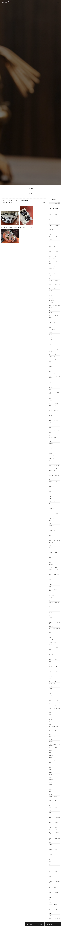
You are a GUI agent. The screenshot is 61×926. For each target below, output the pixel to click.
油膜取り (51, 760)
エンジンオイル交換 (53, 288)
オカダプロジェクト (53, 303)
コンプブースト (52, 342)
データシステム (52, 487)
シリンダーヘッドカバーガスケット (54, 378)
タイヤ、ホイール (52, 438)
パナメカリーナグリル (53, 514)
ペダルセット (51, 586)
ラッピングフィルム (53, 661)
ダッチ (50, 454)
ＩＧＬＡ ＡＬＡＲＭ (53, 895)
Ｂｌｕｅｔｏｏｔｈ (53, 832)
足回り (50, 770)
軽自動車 (51, 789)
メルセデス (51, 641)
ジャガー (51, 388)
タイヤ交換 (51, 444)
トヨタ (50, 492)
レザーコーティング (53, 693)
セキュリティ (51, 433)
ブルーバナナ (51, 544)
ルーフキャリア (52, 685)
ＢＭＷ (50, 838)
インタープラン (52, 258)
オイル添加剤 (51, 300)
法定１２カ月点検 (52, 762)
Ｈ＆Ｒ (50, 879)
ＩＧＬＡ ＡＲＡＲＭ (53, 898)
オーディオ (51, 308)
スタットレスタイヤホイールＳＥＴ (54, 394)
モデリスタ (51, 651)
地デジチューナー (52, 724)
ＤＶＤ (50, 867)
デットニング (51, 485)
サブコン (51, 367)
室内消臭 (51, 741)
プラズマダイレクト (53, 568)
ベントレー (51, 583)
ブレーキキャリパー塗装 (54, 556)
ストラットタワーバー (53, 409)
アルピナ (51, 241)
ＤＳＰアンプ (51, 864)
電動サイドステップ (53, 794)
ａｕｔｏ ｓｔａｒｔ (53, 822)
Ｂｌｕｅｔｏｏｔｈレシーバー (54, 836)
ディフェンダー (52, 471)
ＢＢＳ (50, 827)
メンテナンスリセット (53, 649)
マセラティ (51, 619)
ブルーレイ (51, 549)
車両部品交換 (51, 777)
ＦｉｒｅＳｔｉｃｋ (53, 874)
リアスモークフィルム (53, 673)
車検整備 (51, 782)
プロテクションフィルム (54, 571)
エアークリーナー (52, 278)
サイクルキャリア (52, 354)
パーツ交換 (51, 517)
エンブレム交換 (52, 295)
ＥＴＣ (50, 869)
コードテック (51, 352)
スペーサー (51, 423)
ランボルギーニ (52, 671)
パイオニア (51, 512)
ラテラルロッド (52, 663)
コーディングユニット (53, 349)
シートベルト (51, 383)
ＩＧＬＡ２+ (51, 900)
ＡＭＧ (50, 813)
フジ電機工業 (51, 527)
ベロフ (50, 581)
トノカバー (51, 490)
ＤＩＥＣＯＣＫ (52, 859)
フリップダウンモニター (54, 529)
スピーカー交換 (52, 418)
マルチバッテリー (52, 628)
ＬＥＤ (50, 919)
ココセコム (51, 337)
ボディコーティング (53, 608)
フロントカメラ (52, 532)
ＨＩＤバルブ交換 (52, 890)
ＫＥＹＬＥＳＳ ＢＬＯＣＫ (54, 913)
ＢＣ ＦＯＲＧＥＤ (53, 830)
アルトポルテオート (53, 236)
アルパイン (51, 239)
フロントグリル (52, 536)
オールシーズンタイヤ (53, 315)
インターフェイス (52, 256)
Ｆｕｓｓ (51, 877)
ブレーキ (51, 551)
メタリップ (51, 639)
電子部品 (51, 797)
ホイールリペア (52, 594)
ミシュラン (51, 634)
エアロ (50, 276)
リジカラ (51, 681)
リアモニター (51, 678)
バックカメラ (51, 507)
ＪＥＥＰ (51, 910)
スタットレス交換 (52, 396)
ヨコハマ (51, 658)
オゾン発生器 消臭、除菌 (54, 305)
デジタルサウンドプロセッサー (54, 480)
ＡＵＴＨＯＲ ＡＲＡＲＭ (54, 820)
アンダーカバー (52, 246)
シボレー (51, 372)
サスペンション (52, 362)
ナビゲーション (52, 502)
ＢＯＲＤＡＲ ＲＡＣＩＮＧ (54, 842)
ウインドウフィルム (53, 261)
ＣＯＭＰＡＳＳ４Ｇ (53, 850)
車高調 (50, 787)
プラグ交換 (51, 566)
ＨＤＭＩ (51, 882)
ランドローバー (52, 666)
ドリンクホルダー (52, 500)
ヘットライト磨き (52, 578)
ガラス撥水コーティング (54, 325)
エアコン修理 (51, 268)
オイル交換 (51, 298)
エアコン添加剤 (52, 271)
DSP (50, 217)
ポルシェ (51, 617)
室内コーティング (52, 739)
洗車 (50, 765)
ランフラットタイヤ (53, 668)
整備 (50, 755)
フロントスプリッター (53, 539)
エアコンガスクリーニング (54, 266)
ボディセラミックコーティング (54, 611)
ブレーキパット (9, 202)
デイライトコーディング (54, 474)
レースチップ (51, 695)
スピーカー (51, 416)
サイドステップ (52, 357)
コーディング (51, 347)
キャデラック (51, 327)
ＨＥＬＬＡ (51, 888)
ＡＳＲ (50, 815)
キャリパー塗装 (52, 330)
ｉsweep (51, 893)
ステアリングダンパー (53, 401)
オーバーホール (52, 313)
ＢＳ (50, 845)
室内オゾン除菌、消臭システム (54, 730)
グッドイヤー (51, 335)
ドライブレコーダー (53, 497)
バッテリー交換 (52, 509)
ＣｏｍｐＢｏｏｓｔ (53, 855)
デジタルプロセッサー (53, 482)
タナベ (50, 447)
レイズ (50, 688)
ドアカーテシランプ (53, 495)
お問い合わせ (54, 924)
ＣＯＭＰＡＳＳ (52, 847)
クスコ (50, 332)
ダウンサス (51, 452)
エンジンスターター (53, 291)
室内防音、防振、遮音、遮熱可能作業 (54, 747)
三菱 (50, 714)
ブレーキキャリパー (53, 554)
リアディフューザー (53, 676)
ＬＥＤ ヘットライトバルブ (54, 922)
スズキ (50, 390)
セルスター (51, 436)
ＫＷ (50, 916)
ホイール (51, 588)
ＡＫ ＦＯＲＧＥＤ (53, 810)
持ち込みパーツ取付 (53, 750)
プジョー (51, 563)
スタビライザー (52, 399)
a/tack (50, 212)
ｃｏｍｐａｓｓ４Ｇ (53, 852)
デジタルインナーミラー (54, 476)
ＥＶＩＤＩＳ (51, 872)
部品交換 (51, 792)
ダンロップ (51, 457)
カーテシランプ (52, 320)
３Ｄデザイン (51, 805)
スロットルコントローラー (54, 431)
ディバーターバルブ (53, 469)
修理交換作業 (51, 719)
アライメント (51, 231)
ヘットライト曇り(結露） (54, 576)
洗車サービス (51, 767)
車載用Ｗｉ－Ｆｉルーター (54, 784)
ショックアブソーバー (53, 374)
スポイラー (51, 426)
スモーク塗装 (51, 428)
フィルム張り (51, 522)
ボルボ (50, 614)
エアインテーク (52, 263)
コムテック (51, 340)
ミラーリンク (51, 636)
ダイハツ (51, 449)
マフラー (51, 621)
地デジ (50, 721)
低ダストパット (52, 716)
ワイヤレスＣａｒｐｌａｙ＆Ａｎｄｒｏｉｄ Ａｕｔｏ (54, 704)
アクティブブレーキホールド (54, 226)
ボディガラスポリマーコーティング (54, 605)
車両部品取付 (51, 779)
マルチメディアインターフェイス (54, 631)
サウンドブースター (53, 359)
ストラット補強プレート (54, 411)
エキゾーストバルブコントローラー (54, 282)
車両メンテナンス (52, 772)
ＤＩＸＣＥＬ (51, 862)
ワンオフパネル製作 (53, 708)
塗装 (50, 726)
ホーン (50, 602)
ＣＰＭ (50, 857)
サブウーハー (51, 364)
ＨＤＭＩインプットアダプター (54, 885)
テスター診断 (51, 459)
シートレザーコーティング (54, 385)
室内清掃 (51, 744)
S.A (50, 219)
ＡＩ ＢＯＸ (51, 808)
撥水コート (51, 752)
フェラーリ (51, 524)
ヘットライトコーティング (54, 573)
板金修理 (51, 757)
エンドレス (51, 293)
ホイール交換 (51, 597)
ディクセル (51, 464)
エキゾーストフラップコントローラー (54, 285)
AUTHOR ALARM (53, 214)
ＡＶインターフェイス (53, 825)
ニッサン (51, 505)
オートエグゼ (51, 310)
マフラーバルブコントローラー (54, 625)
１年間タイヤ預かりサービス (54, 800)
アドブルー (51, 229)
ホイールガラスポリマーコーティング (54, 591)
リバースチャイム (52, 683)
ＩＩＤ (50, 903)
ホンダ (50, 599)
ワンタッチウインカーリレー (54, 711)
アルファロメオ (52, 244)
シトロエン (51, 369)
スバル (50, 414)
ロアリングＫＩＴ (52, 700)
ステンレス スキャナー (54, 404)
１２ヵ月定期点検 (52, 803)
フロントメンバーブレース (54, 541)
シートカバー (51, 380)
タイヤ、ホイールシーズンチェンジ (54, 442)
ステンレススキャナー (53, 406)
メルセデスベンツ (52, 644)
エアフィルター (52, 273)
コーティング (51, 345)
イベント (51, 254)
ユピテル (51, 656)
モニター (51, 654)
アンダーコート (52, 249)
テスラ (50, 461)
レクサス (51, 690)
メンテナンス (51, 646)
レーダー (51, 698)
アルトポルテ (51, 234)
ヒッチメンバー (52, 519)
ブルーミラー (51, 546)
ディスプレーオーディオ (54, 466)
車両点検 (51, 774)
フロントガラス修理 (53, 534)
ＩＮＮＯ (51, 905)
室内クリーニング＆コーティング (54, 736)
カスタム (51, 318)
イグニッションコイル (53, 251)
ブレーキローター (52, 561)
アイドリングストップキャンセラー (54, 222)
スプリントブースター (53, 421)
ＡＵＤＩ (51, 818)
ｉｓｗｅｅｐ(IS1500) (53, 907)
